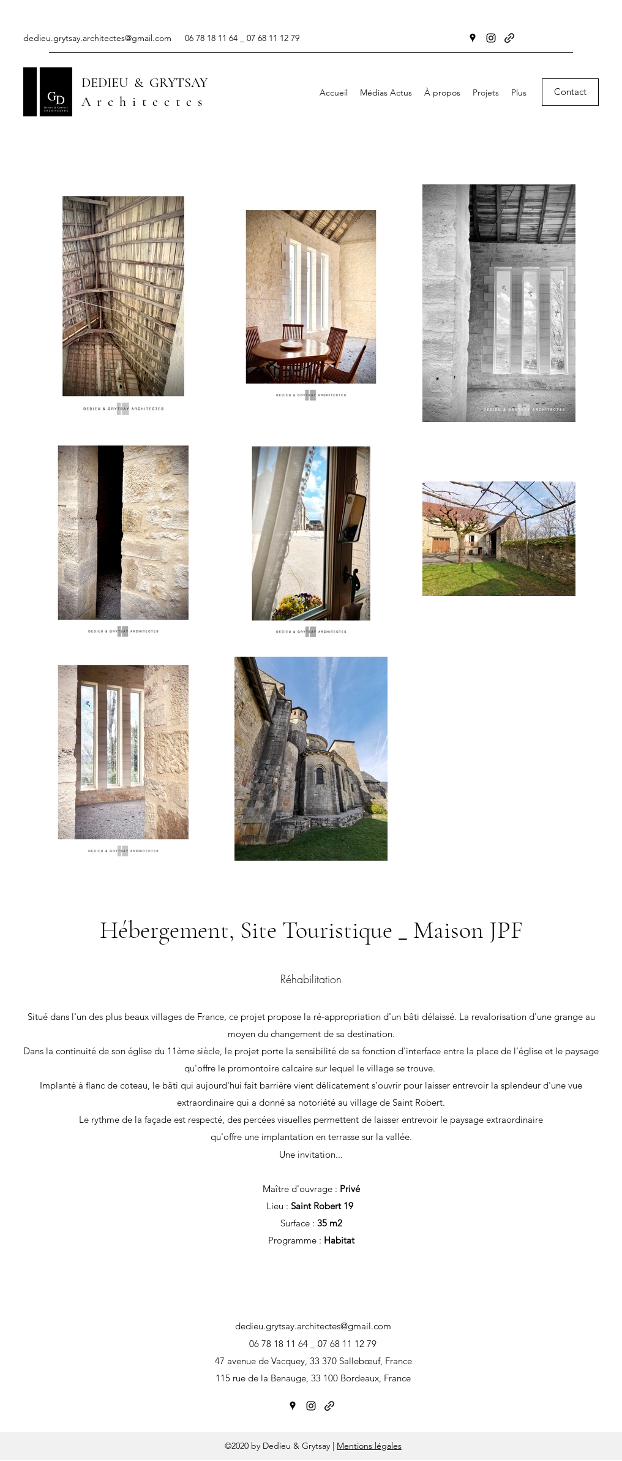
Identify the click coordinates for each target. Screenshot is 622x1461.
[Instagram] (491, 38)
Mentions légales (369, 1445)
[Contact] (570, 92)
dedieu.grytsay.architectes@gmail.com (97, 37)
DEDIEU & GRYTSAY (144, 83)
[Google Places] (472, 38)
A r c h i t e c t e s (141, 102)
